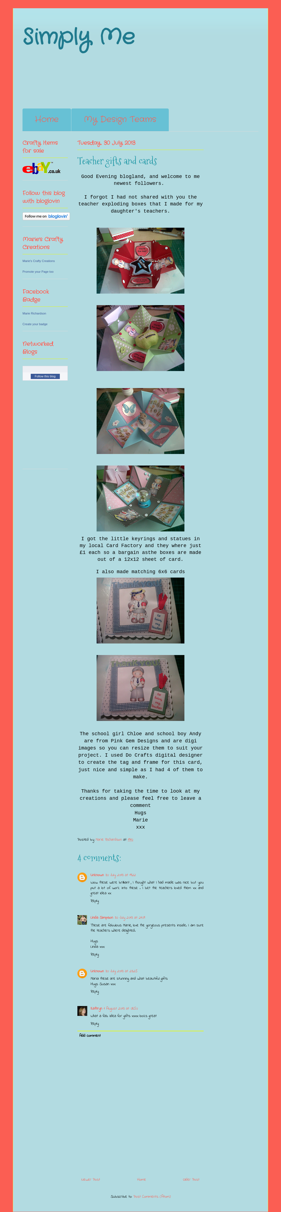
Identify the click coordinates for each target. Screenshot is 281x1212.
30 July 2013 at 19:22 (120, 875)
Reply (95, 901)
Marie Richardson (34, 313)
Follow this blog (45, 376)
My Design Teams (120, 120)
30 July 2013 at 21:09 (130, 918)
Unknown (97, 875)
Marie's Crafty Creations (39, 261)
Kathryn (96, 1009)
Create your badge (35, 324)
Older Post (191, 1180)
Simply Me (79, 37)
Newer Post (91, 1180)
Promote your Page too (38, 271)
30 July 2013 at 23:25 (121, 971)
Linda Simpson (102, 918)
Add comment (90, 1036)
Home (47, 120)
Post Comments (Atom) (152, 1197)
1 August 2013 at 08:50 (121, 1009)
